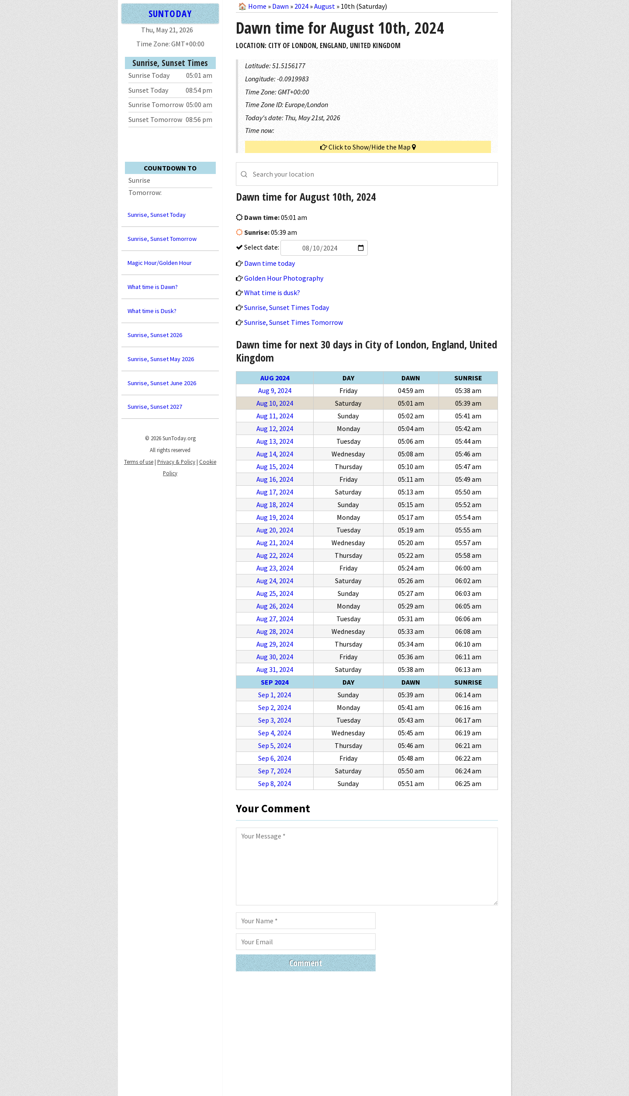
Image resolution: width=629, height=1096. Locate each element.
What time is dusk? (272, 292)
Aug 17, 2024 (274, 491)
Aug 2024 (274, 377)
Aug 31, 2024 (274, 669)
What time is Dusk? (152, 311)
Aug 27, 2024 (274, 618)
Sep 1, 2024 (274, 694)
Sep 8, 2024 (274, 783)
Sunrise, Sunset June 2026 (162, 383)
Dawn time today (269, 263)
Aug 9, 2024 (274, 390)
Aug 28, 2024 (274, 631)
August (324, 6)
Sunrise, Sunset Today (157, 215)
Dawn (280, 6)
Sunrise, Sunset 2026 (155, 335)
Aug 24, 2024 (274, 580)
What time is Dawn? (153, 287)
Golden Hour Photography (283, 278)
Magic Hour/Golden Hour (160, 263)
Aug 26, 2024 (274, 606)
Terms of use (138, 461)
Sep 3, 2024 (274, 720)
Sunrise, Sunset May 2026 (161, 359)
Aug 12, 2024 (274, 428)
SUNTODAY (170, 13)
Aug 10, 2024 (274, 403)
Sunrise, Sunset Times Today (286, 307)
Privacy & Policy (176, 461)
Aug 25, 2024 (274, 593)
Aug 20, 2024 (274, 529)
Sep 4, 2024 (274, 732)
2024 (301, 6)
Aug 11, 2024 (274, 415)
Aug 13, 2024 (274, 441)
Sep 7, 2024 (274, 770)
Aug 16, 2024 (274, 479)
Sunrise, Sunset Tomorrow (162, 239)
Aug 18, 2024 (274, 504)
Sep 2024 (274, 682)
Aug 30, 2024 (274, 656)
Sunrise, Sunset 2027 (155, 407)
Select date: (305, 247)
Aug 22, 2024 (274, 555)
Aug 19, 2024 (274, 517)
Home (257, 6)
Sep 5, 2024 (274, 745)
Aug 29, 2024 (274, 644)
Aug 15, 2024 (274, 466)
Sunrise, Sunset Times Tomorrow (293, 322)
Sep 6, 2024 (274, 758)
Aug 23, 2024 (274, 568)
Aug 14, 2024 (274, 453)
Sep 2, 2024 (274, 707)
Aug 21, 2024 (274, 542)
